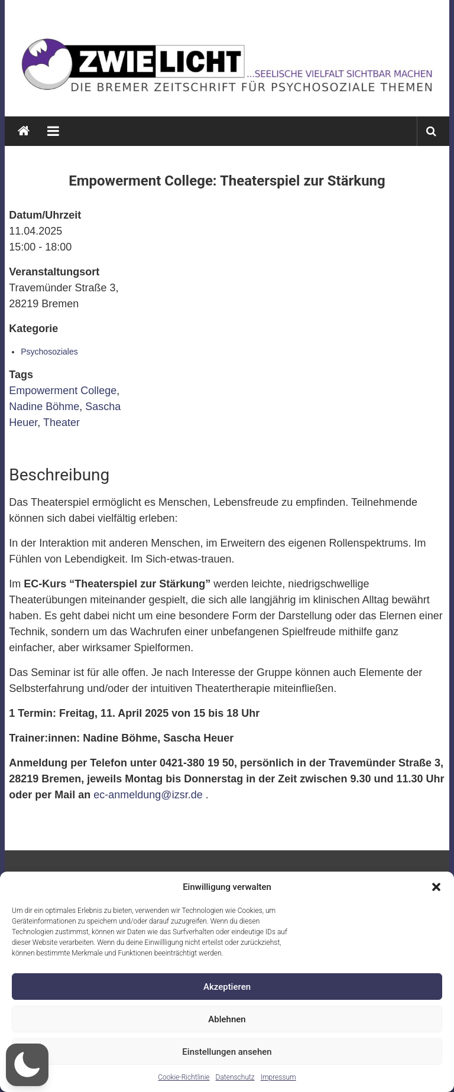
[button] (436, 887)
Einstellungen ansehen (226, 1051)
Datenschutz (235, 1077)
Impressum (278, 1077)
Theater (61, 422)
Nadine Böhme (44, 406)
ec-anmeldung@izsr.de (147, 795)
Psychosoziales (49, 351)
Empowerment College (62, 390)
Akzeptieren (227, 987)
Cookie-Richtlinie (183, 1077)
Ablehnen (226, 1019)
